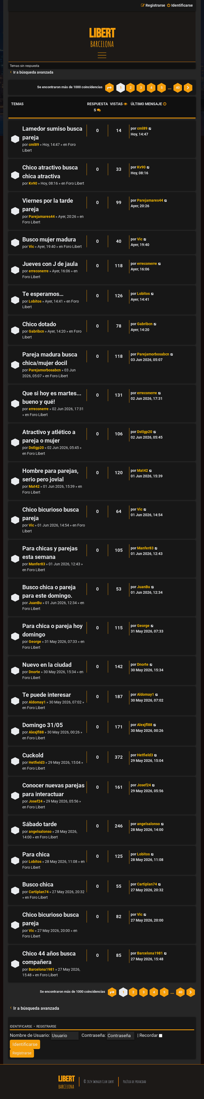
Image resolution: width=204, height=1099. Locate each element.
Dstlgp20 (36, 447)
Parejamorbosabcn (45, 370)
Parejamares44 (42, 216)
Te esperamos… (42, 294)
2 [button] (130, 88)
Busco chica (37, 884)
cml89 (34, 144)
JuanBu (35, 603)
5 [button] (162, 88)
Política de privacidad (134, 1081)
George (35, 641)
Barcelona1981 (41, 969)
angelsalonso (40, 831)
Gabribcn (36, 331)
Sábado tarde (39, 824)
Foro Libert (75, 183)
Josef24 (35, 801)
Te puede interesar (46, 694)
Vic (31, 246)
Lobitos (35, 301)
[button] (109, 87)
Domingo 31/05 (42, 725)
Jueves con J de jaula (50, 264)
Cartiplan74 (39, 892)
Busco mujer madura (49, 239)
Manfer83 (37, 564)
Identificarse (21, 1026)
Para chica (36, 854)
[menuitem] (180, 5)
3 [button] (141, 88)
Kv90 (33, 183)
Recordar (150, 1035)
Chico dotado (39, 324)
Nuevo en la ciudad (46, 664)
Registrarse (46, 1026)
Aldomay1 (37, 702)
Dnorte (34, 672)
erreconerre (39, 271)
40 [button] (178, 88)
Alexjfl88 (36, 732)
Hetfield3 (37, 762)
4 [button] (151, 88)
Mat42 (34, 486)
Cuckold (32, 755)
